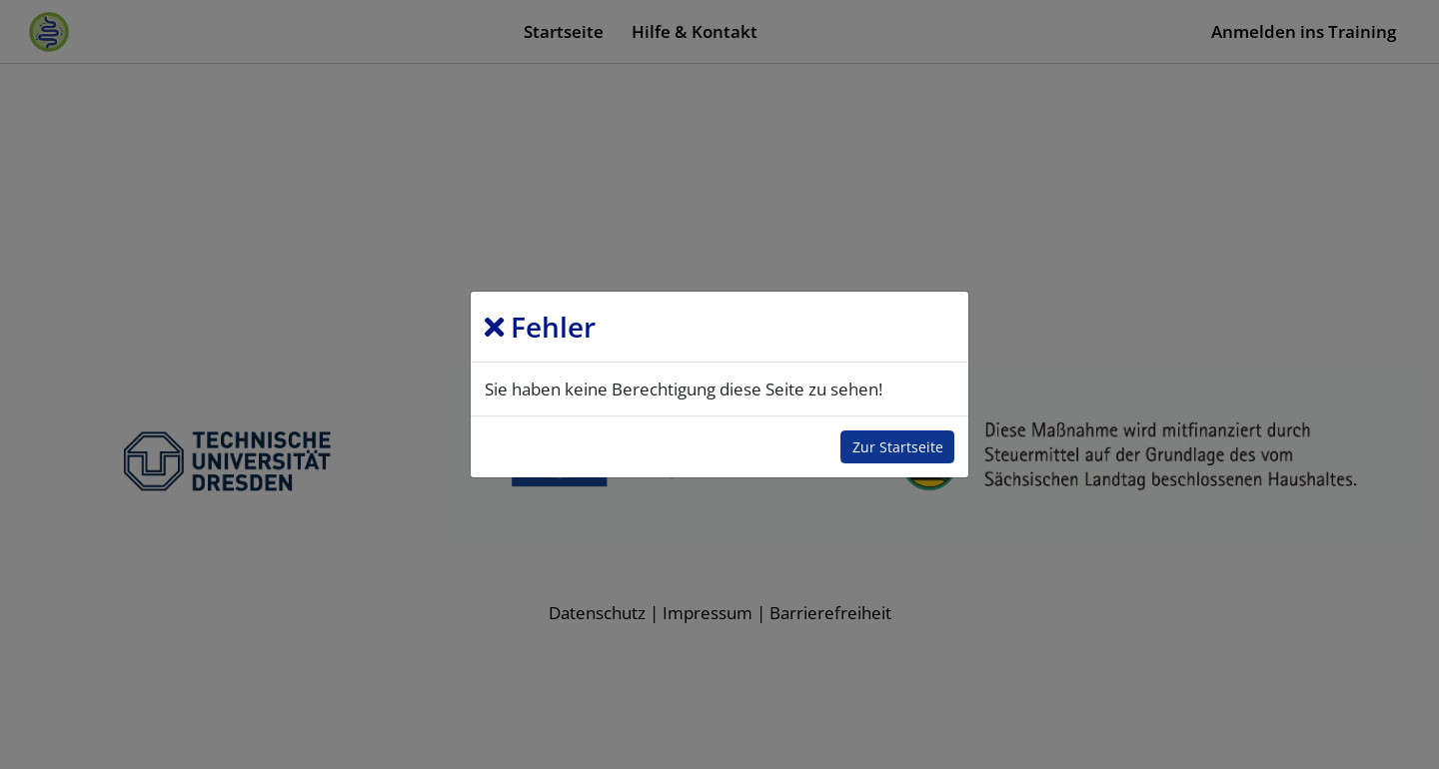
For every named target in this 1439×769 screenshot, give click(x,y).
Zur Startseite (897, 446)
